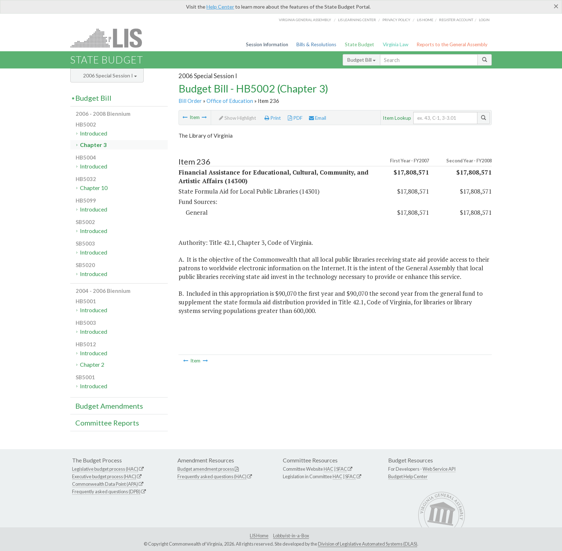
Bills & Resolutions (316, 44)
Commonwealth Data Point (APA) (105, 484)
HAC (328, 469)
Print (273, 118)
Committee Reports (107, 422)
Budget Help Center (408, 476)
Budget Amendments (109, 406)
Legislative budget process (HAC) (105, 469)
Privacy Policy (396, 20)
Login (484, 20)
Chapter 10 (94, 187)
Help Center (220, 7)
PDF (295, 118)
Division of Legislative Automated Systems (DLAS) (367, 544)
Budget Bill (361, 60)
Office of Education (229, 101)
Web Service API (439, 469)
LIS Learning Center (357, 20)
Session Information (267, 44)
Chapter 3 (93, 144)
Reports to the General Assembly (451, 44)
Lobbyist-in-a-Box (291, 535)
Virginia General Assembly (305, 20)
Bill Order (190, 101)
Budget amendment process (205, 469)
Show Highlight (237, 118)
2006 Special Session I (110, 75)
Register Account (456, 20)
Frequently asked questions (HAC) (212, 476)
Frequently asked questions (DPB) (106, 491)
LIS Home (259, 535)
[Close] (556, 6)
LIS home (425, 20)
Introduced (93, 133)
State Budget (359, 44)
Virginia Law (395, 44)
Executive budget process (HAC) (104, 476)
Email (317, 118)
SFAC (341, 469)
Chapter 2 (92, 364)
